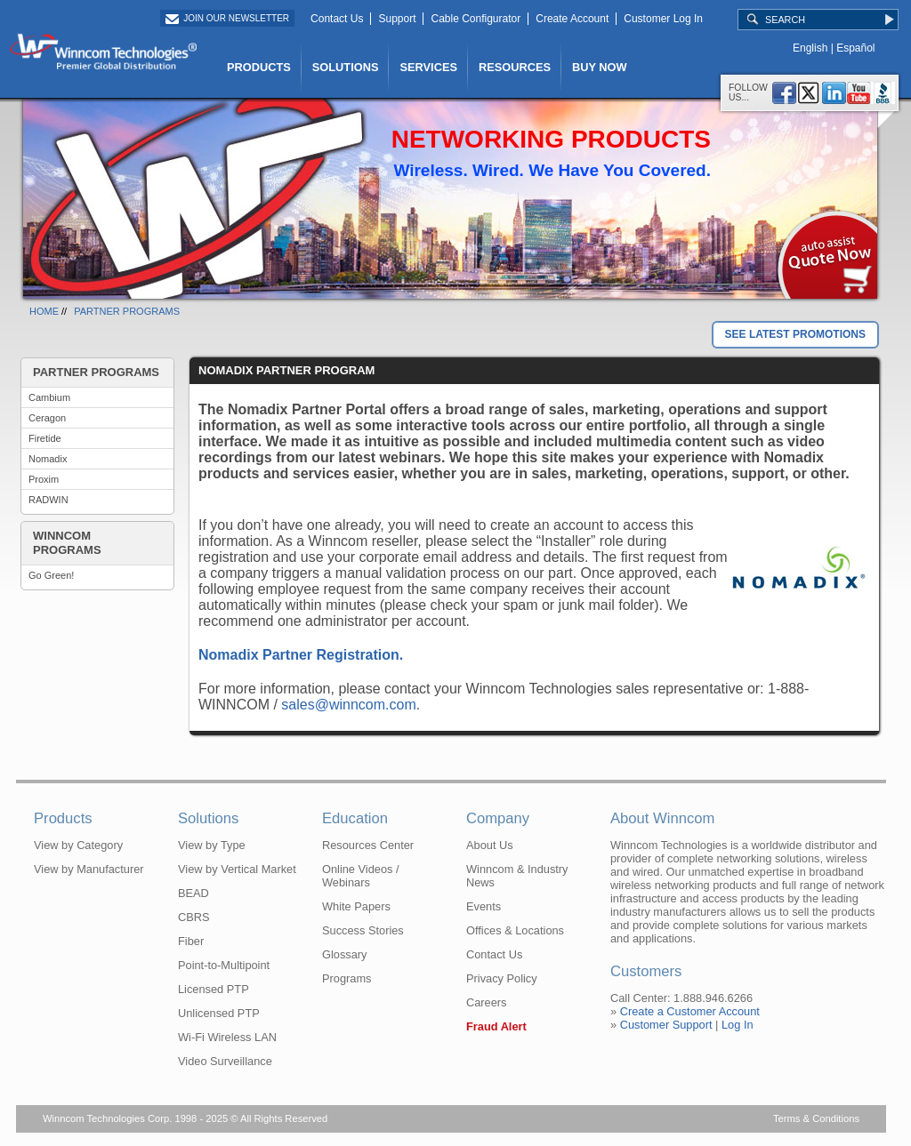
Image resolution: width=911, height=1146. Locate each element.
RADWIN (48, 499)
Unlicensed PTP (219, 1013)
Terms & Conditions (816, 1118)
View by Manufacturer (89, 869)
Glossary (344, 954)
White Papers (356, 906)
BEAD (193, 893)
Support (396, 18)
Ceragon (47, 418)
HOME (44, 311)
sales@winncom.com (348, 704)
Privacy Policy (501, 978)
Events (483, 906)
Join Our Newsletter (236, 18)
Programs (346, 978)
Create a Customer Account (690, 1011)
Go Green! (51, 575)
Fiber (191, 941)
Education (355, 818)
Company (497, 818)
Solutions (208, 818)
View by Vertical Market (237, 869)
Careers (486, 1002)
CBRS (194, 917)
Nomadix (47, 458)
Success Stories (363, 930)
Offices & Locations (515, 930)
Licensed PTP (213, 989)
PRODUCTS (259, 67)
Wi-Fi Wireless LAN (227, 1037)
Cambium (49, 397)
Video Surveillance (225, 1061)
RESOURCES (515, 67)
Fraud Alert (496, 1026)
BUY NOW (599, 67)
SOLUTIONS (345, 67)
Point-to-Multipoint (224, 965)
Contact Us (336, 18)
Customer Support (666, 1024)
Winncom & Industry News (517, 875)
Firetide (44, 438)
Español (855, 48)
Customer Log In (663, 18)
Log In (738, 1024)
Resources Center (368, 845)
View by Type (212, 845)
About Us (489, 845)
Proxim (43, 479)
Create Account (572, 18)
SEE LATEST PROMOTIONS (795, 334)
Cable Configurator (475, 18)
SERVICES (427, 67)
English (810, 48)
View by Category (78, 845)
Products (63, 818)
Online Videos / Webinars (360, 875)
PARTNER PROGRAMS (127, 311)
